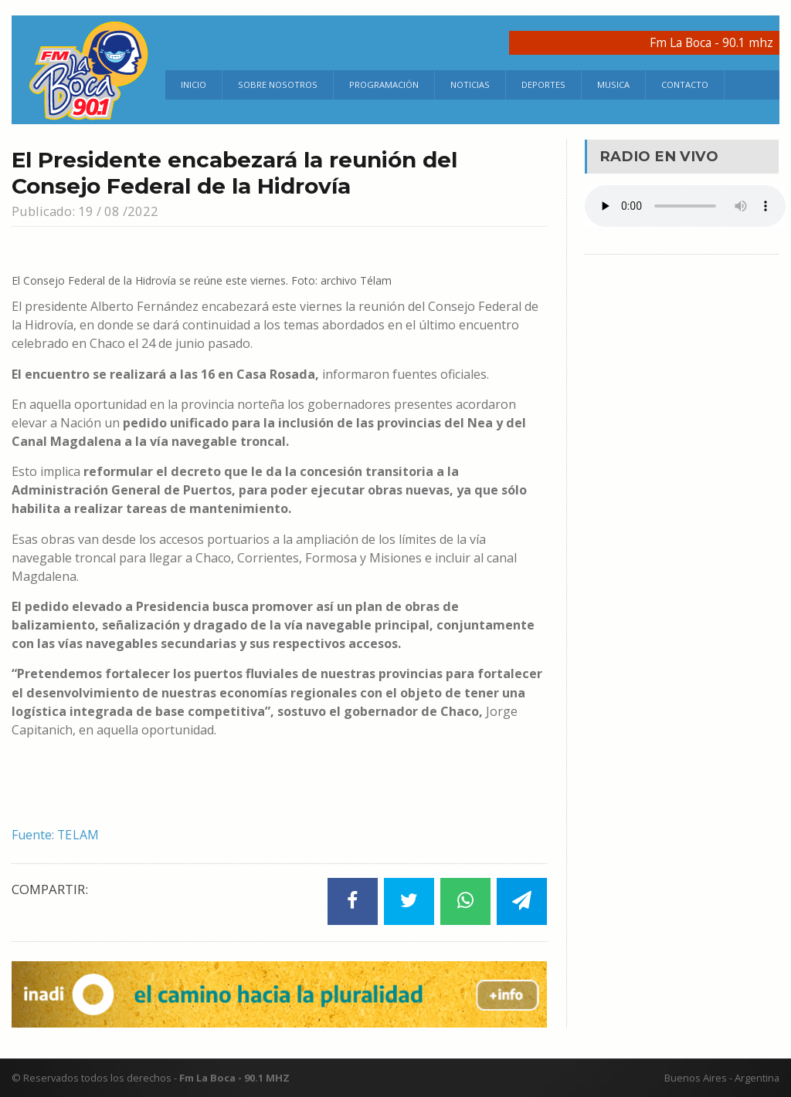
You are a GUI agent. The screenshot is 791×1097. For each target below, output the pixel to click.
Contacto (684, 84)
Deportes (543, 84)
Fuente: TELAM (56, 834)
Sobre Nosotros (277, 84)
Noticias (470, 84)
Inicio (193, 84)
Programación (384, 84)
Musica (613, 84)
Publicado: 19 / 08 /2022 (85, 211)
